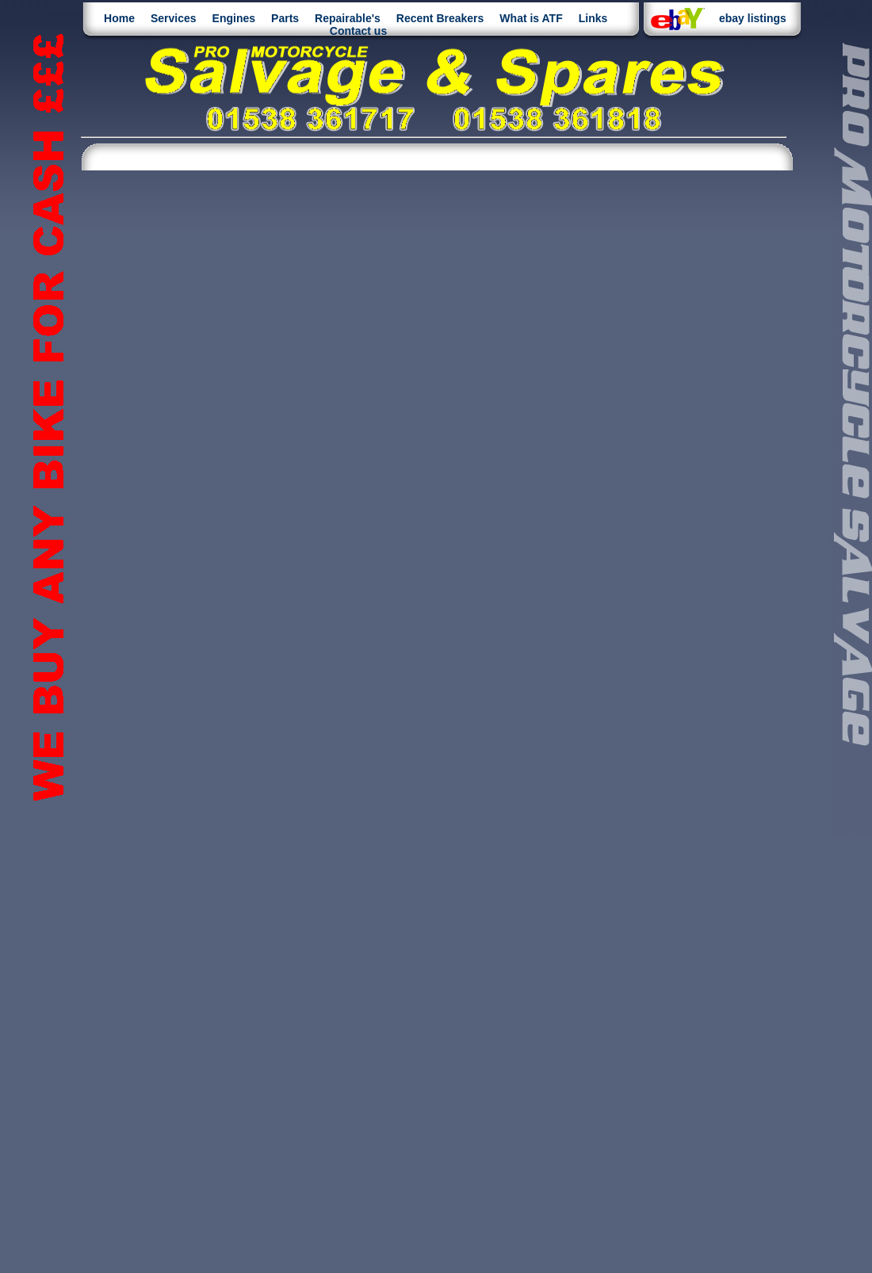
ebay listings (752, 18)
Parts (285, 18)
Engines (233, 18)
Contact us (358, 31)
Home (119, 18)
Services (174, 18)
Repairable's (348, 18)
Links (593, 18)
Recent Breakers (440, 18)
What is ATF (530, 18)
